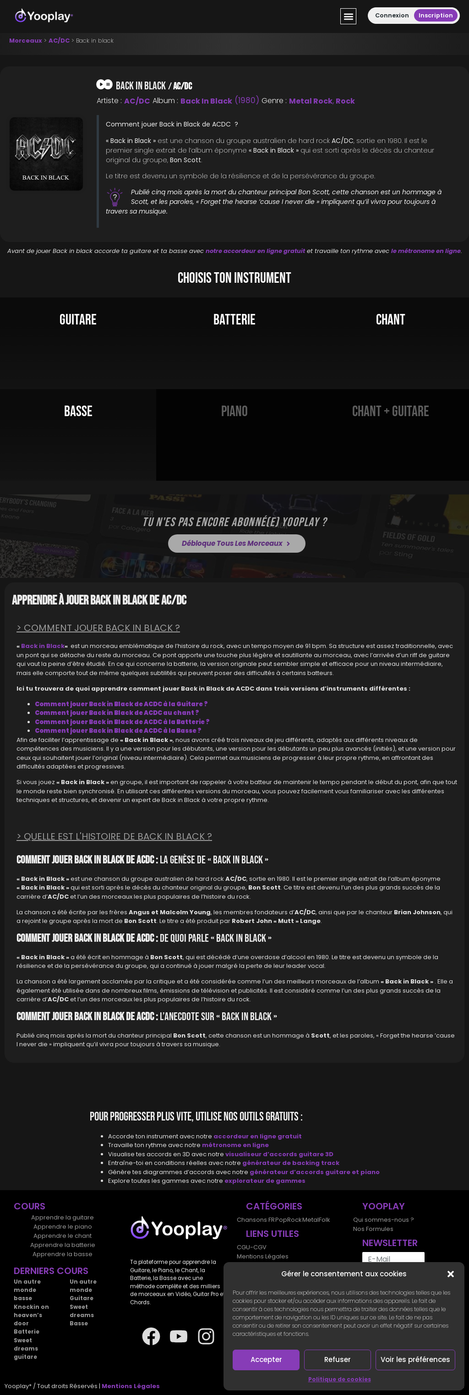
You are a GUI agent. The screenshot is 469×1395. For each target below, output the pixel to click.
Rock (345, 101)
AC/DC (59, 40)
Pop (281, 1219)
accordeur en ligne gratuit (257, 1136)
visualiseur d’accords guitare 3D (279, 1154)
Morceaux (25, 40)
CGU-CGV (252, 1247)
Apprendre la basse (63, 1254)
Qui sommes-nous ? (383, 1219)
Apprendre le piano (62, 1226)
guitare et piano (352, 1172)
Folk (323, 1219)
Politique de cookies (339, 1379)
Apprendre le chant (62, 1235)
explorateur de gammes (264, 1180)
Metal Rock (311, 101)
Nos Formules (373, 1229)
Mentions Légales (263, 1256)
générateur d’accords (287, 1172)
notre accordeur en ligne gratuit (255, 251)
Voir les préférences (415, 1359)
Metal (309, 1219)
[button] (450, 1274)
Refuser (337, 1359)
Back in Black (206, 101)
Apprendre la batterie (62, 1245)
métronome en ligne (235, 1145)
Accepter (266, 1359)
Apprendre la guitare (62, 1217)
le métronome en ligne (426, 251)
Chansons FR (256, 1219)
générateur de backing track (290, 1163)
